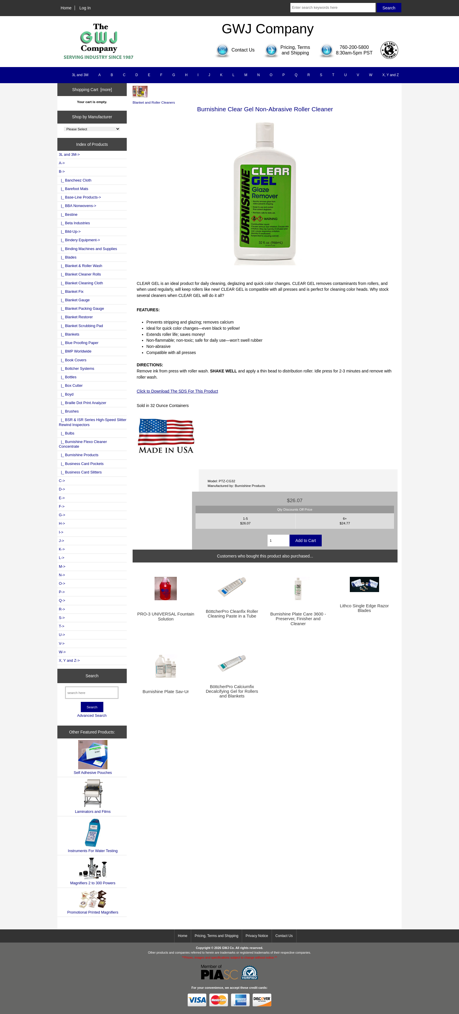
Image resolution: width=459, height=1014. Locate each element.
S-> (62, 617)
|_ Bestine (68, 214)
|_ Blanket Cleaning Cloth (81, 283)
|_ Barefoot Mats (73, 189)
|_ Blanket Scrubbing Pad (81, 326)
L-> (61, 557)
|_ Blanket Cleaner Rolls (80, 274)
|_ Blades (67, 257)
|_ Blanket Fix (71, 291)
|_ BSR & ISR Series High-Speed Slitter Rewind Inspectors (92, 422)
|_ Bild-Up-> (70, 231)
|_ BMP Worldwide (75, 351)
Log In (85, 8)
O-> (62, 583)
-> (62, 171)
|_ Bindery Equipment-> (79, 240)
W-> (62, 652)
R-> (62, 609)
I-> (61, 532)
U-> (62, 634)
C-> (62, 480)
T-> (61, 626)
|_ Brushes (69, 411)
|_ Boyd (66, 394)
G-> (62, 515)
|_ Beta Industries (74, 223)
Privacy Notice (257, 936)
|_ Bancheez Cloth (75, 180)
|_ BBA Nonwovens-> (77, 206)
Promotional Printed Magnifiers (92, 902)
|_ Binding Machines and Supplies (88, 249)
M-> (62, 566)
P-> (62, 592)
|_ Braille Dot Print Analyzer (82, 403)
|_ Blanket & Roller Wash (80, 266)
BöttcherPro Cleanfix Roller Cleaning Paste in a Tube (232, 613)
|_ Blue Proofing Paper (78, 343)
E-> (62, 498)
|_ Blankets (69, 334)
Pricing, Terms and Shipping (216, 936)
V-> (62, 643)
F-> (61, 506)
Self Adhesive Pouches (93, 757)
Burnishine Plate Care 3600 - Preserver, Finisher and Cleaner (298, 619)
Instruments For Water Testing (93, 835)
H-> (62, 523)
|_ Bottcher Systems (76, 368)
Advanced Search (92, 715)
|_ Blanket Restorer (76, 317)
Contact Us (284, 936)
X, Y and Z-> (69, 660)
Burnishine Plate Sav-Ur (166, 691)
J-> (61, 540)
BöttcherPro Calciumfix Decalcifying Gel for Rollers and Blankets (232, 691)
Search (91, 675)
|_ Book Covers (72, 360)
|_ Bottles (67, 377)
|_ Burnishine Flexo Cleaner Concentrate (83, 444)
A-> (62, 163)
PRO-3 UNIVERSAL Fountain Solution (165, 616)
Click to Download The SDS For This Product (177, 391)
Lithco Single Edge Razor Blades (364, 608)
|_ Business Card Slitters (80, 472)
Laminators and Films (93, 796)
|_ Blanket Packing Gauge (81, 308)
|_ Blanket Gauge (74, 300)
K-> (62, 549)
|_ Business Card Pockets (81, 463)
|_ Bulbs (66, 433)
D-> (62, 489)
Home (66, 8)
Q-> (62, 600)
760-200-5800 (354, 47)
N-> (62, 575)
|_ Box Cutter (71, 385)
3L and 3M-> (69, 154)
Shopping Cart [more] (92, 89)
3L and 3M (80, 75)
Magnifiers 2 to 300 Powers (93, 871)
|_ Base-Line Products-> (80, 197)
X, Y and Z (390, 75)
